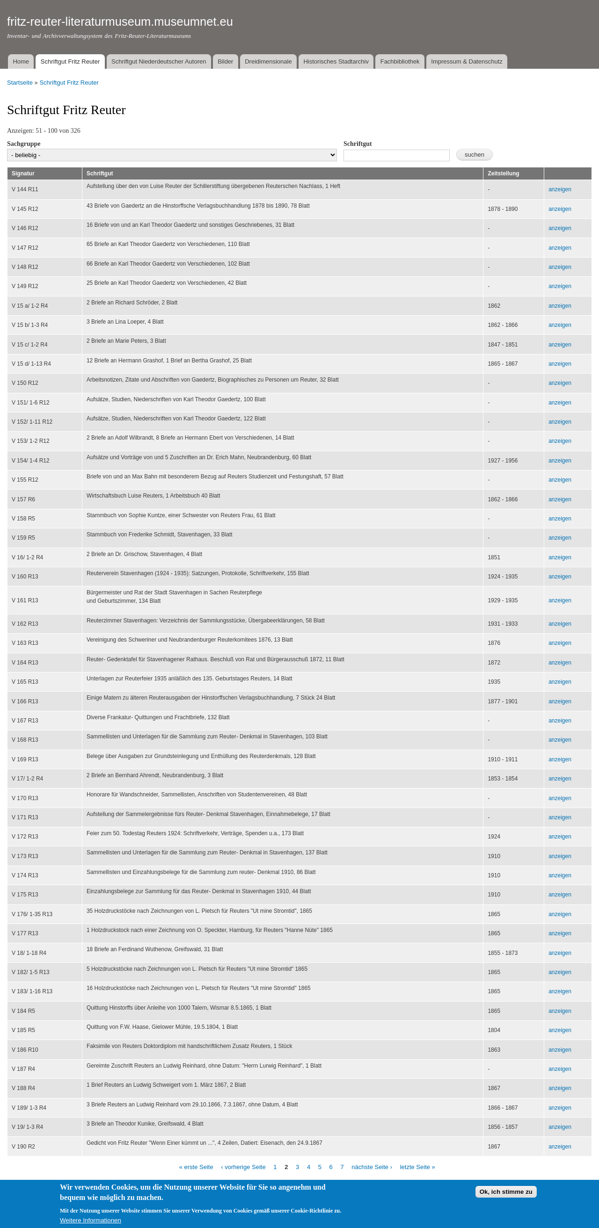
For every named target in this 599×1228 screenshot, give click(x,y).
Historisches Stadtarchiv (335, 61)
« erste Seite (196, 1166)
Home (21, 61)
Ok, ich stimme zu (506, 1196)
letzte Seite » (417, 1166)
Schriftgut (357, 143)
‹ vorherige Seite (243, 1166)
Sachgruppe (24, 143)
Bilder (225, 61)
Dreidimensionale (268, 61)
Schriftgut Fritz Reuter (70, 61)
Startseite (20, 82)
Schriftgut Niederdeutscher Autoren (158, 61)
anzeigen (559, 189)
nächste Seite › (371, 1166)
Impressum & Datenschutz (466, 61)
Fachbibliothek (400, 61)
